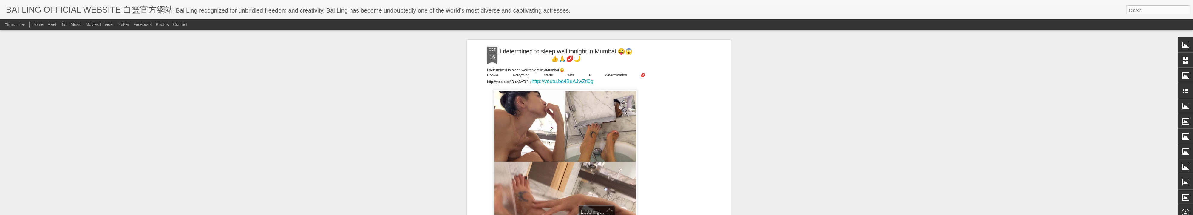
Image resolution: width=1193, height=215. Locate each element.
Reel (52, 24)
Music (75, 24)
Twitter (123, 24)
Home (37, 24)
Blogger (633, 211)
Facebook (142, 24)
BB (594, 167)
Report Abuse (651, 211)
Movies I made (99, 24)
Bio (63, 24)
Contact (180, 24)
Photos (162, 24)
